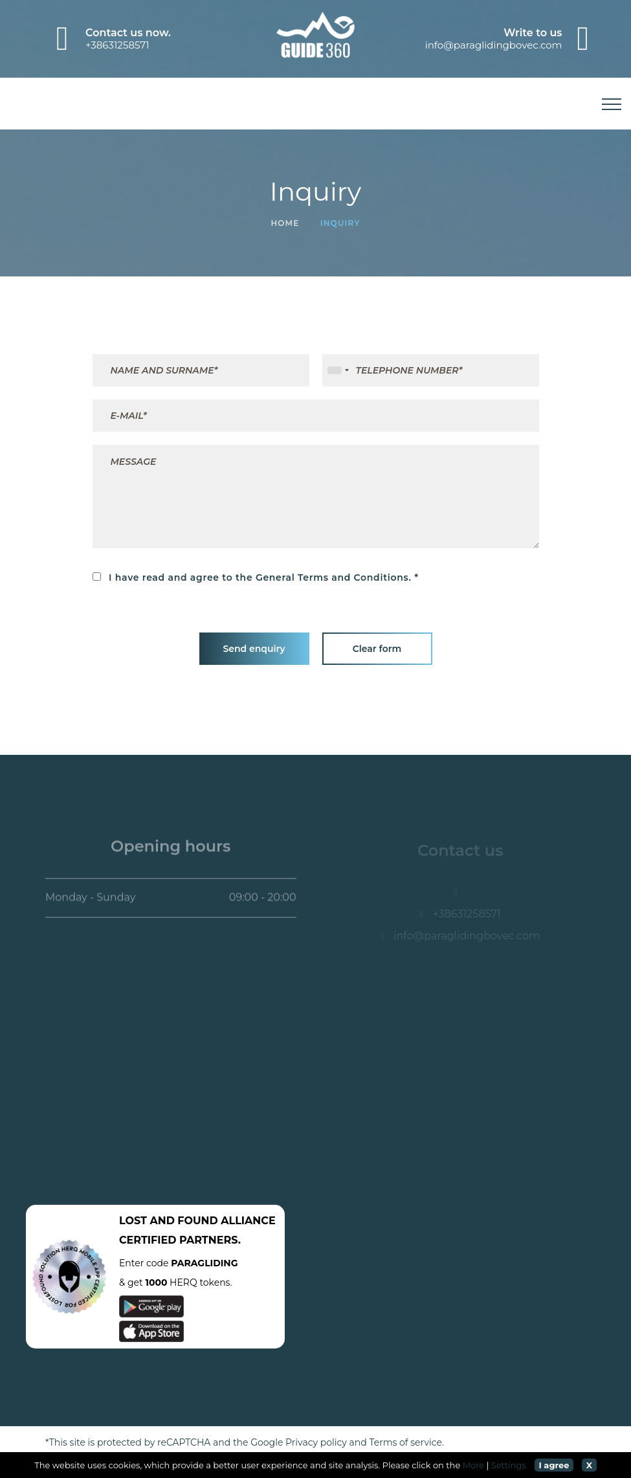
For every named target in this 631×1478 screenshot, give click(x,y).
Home (285, 223)
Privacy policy (316, 1442)
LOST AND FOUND (168, 1221)
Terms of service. (407, 1442)
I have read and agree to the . (252, 577)
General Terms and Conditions (332, 577)
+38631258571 (117, 45)
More (473, 1465)
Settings (508, 1465)
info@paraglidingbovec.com (493, 45)
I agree (553, 1465)
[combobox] (338, 370)
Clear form (377, 649)
